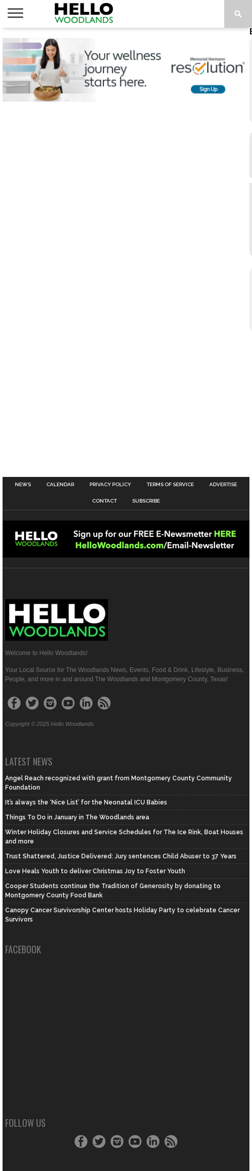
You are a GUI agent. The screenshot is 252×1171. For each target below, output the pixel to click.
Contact (104, 501)
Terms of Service (170, 484)
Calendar (60, 484)
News (23, 484)
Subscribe (146, 501)
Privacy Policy (110, 484)
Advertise (223, 484)
